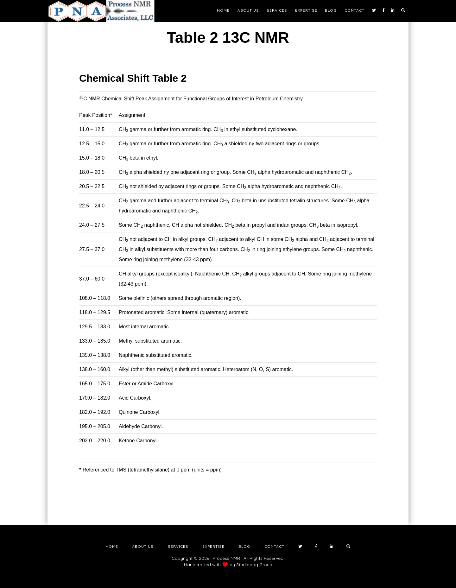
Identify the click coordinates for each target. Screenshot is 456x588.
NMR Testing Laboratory (105, 11)
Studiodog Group (254, 564)
